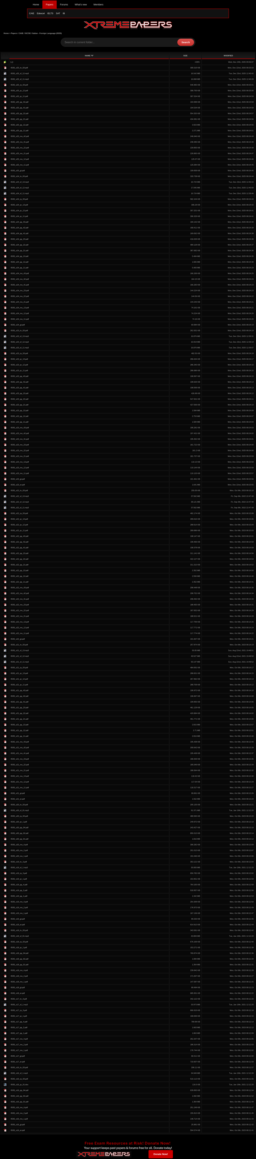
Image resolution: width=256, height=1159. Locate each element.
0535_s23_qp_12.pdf (19, 417)
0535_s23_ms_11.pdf (20, 474)
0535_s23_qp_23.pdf (19, 394)
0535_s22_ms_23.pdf (20, 605)
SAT (58, 13)
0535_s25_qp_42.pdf (19, 103)
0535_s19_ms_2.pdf (19, 908)
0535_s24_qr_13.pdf (19, 205)
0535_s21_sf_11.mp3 (20, 662)
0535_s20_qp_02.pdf (19, 834)
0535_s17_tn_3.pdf (19, 1000)
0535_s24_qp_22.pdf (19, 245)
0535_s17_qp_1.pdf (19, 1034)
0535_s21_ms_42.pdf (20, 748)
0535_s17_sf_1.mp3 (19, 1005)
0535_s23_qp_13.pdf (19, 411)
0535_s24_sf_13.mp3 (20, 183)
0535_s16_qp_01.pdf (19, 1102)
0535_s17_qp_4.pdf (19, 1022)
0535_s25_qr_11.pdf (19, 97)
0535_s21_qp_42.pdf (19, 697)
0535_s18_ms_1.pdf (19, 982)
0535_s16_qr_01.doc (19, 1085)
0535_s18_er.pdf (18, 994)
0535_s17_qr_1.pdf (19, 1017)
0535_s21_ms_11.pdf (20, 788)
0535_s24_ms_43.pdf (20, 274)
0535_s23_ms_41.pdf (20, 440)
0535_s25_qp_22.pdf (19, 114)
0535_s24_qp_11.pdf (19, 268)
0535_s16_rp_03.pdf (19, 1080)
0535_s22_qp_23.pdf (19, 554)
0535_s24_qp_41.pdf (19, 234)
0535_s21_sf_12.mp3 (20, 657)
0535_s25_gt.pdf (18, 171)
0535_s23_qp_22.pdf (19, 400)
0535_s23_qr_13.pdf (19, 360)
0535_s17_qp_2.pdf (19, 1028)
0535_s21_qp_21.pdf (19, 720)
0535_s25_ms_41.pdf (20, 143)
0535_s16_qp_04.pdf (19, 1091)
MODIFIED (228, 56)
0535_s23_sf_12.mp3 (20, 343)
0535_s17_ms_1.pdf (19, 1051)
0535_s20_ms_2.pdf (19, 851)
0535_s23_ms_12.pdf (20, 468)
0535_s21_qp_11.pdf (19, 737)
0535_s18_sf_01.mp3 (20, 937)
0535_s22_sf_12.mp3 (20, 503)
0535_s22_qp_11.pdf (19, 583)
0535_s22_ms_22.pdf (20, 611)
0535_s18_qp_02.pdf (19, 960)
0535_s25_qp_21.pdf (19, 120)
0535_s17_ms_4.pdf (19, 1040)
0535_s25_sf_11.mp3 (20, 80)
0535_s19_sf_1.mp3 (19, 868)
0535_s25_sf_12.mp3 (20, 74)
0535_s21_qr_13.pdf (19, 674)
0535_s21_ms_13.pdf (20, 777)
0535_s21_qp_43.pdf (19, 691)
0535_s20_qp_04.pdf (19, 828)
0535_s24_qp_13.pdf (19, 257)
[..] (12, 63)
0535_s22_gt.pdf (18, 640)
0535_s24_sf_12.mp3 (20, 188)
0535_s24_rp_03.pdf (19, 200)
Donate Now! (161, 1154)
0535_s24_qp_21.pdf (19, 251)
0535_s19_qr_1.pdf (19, 880)
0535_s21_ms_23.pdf (20, 760)
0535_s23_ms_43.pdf (20, 428)
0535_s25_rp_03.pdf (19, 86)
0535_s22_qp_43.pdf (19, 537)
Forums (64, 4)
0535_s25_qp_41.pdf (19, 108)
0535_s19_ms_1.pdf (19, 914)
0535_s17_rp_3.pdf (19, 1011)
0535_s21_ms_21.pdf (20, 771)
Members (98, 4)
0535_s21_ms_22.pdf (20, 765)
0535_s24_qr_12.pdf (19, 211)
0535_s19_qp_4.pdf (19, 885)
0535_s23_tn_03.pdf (19, 331)
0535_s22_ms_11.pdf (20, 634)
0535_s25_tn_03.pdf (19, 68)
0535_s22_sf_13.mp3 (20, 497)
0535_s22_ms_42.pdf (20, 594)
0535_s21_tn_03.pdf (19, 645)
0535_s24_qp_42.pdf (19, 228)
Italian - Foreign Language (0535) (47, 34)
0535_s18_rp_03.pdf (19, 942)
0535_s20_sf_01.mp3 (20, 811)
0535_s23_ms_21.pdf (20, 457)
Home (36, 4)
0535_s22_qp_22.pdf (19, 560)
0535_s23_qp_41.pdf (19, 388)
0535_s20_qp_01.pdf (19, 840)
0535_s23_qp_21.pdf (19, 405)
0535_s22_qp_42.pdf (19, 543)
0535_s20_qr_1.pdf (19, 822)
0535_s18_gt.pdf (18, 988)
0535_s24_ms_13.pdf (20, 308)
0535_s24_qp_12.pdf (19, 263)
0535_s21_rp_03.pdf (19, 668)
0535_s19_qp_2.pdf (19, 891)
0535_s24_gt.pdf (18, 325)
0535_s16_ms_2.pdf (19, 1114)
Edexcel (41, 13)
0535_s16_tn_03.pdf (19, 1068)
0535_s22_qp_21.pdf (19, 565)
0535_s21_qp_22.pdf (19, 714)
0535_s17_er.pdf (18, 1062)
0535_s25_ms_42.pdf (20, 137)
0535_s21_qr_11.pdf (19, 685)
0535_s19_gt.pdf (18, 920)
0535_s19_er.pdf (18, 925)
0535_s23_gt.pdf (18, 480)
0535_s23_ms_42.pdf (20, 434)
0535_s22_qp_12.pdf (19, 577)
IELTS (50, 13)
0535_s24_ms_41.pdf (20, 285)
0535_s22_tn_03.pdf (19, 491)
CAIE (31, 13)
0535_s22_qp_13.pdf (19, 571)
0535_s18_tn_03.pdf (19, 931)
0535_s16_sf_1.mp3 (19, 1074)
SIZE (185, 56)
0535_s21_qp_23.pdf (19, 708)
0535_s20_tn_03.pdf (19, 805)
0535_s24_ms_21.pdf (20, 303)
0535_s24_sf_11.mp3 (20, 194)
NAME (89, 56)
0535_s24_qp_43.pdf (19, 223)
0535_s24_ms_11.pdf (20, 320)
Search (185, 43)
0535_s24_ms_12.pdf (20, 314)
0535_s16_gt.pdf (18, 1125)
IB (64, 13)
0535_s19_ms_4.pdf (19, 902)
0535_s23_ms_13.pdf (20, 463)
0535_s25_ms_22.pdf (20, 148)
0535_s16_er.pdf (18, 1131)
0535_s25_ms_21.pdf (20, 154)
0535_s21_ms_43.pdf (20, 742)
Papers (49, 4)
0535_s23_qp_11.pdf (19, 423)
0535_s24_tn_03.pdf (19, 177)
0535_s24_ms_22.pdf (20, 297)
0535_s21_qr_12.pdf (19, 680)
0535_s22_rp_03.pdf (19, 514)
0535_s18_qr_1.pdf (19, 948)
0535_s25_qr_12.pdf (19, 91)
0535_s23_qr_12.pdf (19, 365)
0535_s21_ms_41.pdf (20, 754)
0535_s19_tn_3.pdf (19, 862)
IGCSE (28, 34)
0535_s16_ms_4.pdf (19, 1108)
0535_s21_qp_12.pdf (19, 731)
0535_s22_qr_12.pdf (19, 525)
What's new (81, 4)
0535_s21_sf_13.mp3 (20, 651)
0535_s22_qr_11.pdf (19, 531)
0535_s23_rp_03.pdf (19, 354)
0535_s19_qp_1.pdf (19, 897)
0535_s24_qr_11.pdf (19, 217)
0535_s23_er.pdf (18, 485)
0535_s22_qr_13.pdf (19, 520)
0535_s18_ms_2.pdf (19, 977)
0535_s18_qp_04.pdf (19, 954)
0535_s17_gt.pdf (18, 1057)
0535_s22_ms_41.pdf (20, 600)
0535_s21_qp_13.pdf (19, 725)
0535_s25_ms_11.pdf (20, 165)
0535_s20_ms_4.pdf (19, 845)
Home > (7, 34)
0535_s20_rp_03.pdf (19, 817)
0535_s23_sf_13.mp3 (20, 337)
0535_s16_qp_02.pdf (19, 1097)
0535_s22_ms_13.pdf (20, 623)
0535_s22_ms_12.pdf (20, 628)
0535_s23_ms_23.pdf (20, 445)
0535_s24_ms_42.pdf (20, 280)
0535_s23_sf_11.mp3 (20, 348)
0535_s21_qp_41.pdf (19, 702)
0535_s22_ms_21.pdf (20, 617)
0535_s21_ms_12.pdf (20, 782)
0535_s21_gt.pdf (18, 794)
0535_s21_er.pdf (18, 800)
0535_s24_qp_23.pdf (19, 240)
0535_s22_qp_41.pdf (19, 548)
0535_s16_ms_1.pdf (19, 1120)
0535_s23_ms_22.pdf (20, 451)
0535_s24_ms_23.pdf (20, 291)
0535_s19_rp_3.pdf (19, 874)
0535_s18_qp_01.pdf (19, 965)
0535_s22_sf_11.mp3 (20, 508)
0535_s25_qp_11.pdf (19, 131)
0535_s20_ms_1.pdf (19, 857)
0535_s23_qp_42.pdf (19, 383)
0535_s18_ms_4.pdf (19, 971)
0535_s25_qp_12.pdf (19, 126)
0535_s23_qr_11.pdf (19, 371)
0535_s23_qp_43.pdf (19, 377)
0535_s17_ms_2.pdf (19, 1045)
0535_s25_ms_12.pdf (20, 160)
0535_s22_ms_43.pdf (20, 588)
